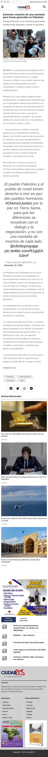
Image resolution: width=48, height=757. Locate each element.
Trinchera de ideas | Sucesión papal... (29, 642)
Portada (29, 702)
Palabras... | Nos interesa (23, 635)
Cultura (5, 711)
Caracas (5, 702)
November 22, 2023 (13, 265)
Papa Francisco (25, 377)
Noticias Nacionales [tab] (24, 619)
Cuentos (29, 705)
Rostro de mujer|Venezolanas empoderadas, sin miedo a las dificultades (26, 628)
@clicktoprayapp (24, 246)
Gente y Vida (7, 718)
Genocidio (10, 381)
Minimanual (30, 708)
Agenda (29, 711)
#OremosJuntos (18, 203)
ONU (22, 381)
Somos (29, 718)
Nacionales (6, 705)
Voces (4, 714)
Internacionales (8, 708)
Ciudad (29, 714)
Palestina (10, 377)
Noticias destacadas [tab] (8, 619)
